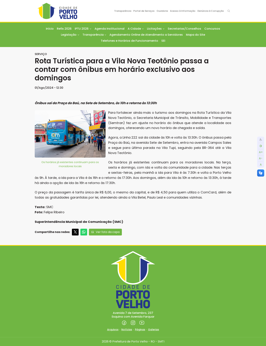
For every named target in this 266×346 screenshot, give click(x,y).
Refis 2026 (64, 29)
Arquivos (112, 329)
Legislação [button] (69, 35)
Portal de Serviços (143, 11)
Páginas (140, 329)
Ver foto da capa (105, 232)
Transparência (122, 11)
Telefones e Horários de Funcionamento (129, 41)
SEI (163, 41)
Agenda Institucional (109, 29)
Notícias (126, 329)
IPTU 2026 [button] (82, 29)
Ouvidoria (162, 11)
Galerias (153, 329)
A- (260, 158)
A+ (261, 152)
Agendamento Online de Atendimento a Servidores (146, 35)
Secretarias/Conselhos (184, 29)
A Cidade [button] (134, 29)
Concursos (212, 29)
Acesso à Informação (182, 11)
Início (50, 29)
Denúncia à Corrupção (210, 11)
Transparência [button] (93, 35)
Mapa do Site (195, 35)
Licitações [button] (154, 29)
